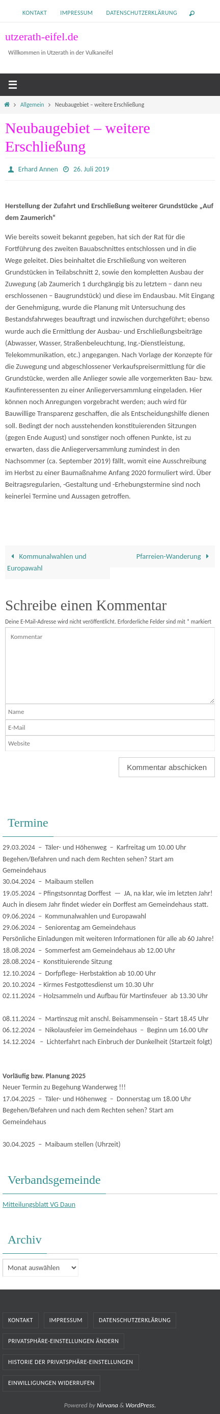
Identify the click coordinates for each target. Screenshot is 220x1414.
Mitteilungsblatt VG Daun (39, 1204)
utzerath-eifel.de (41, 36)
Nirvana (107, 1405)
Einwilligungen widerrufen (51, 1382)
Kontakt (34, 12)
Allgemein (32, 104)
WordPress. (141, 1405)
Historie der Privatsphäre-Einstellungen (70, 1362)
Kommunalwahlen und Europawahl (47, 562)
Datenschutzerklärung (141, 12)
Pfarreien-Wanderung (174, 556)
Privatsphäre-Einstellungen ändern (63, 1341)
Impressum (76, 12)
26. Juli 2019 (91, 169)
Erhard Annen (38, 169)
